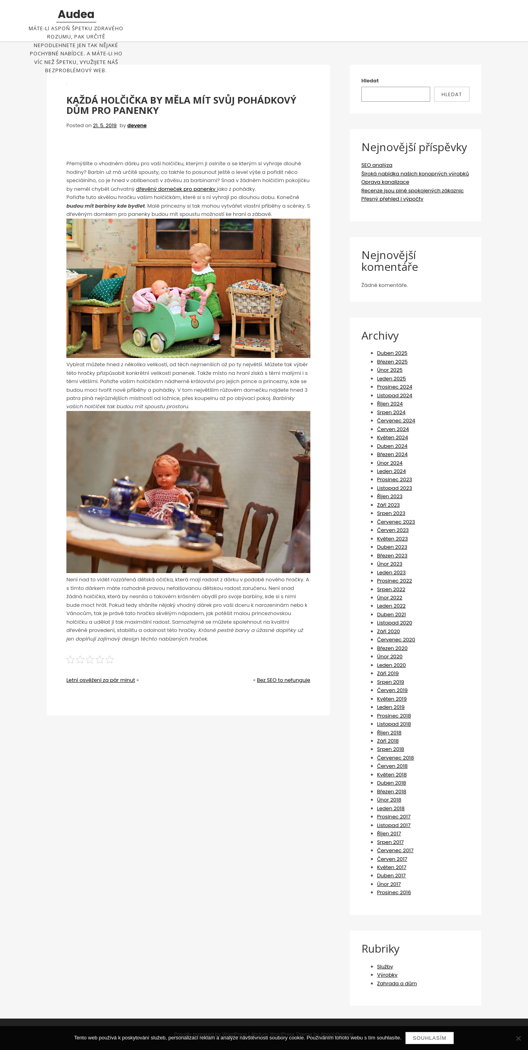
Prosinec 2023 (394, 479)
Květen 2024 (392, 437)
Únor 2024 (390, 463)
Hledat (370, 80)
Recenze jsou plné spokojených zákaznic (412, 190)
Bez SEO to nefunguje (283, 680)
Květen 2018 (392, 774)
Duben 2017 (391, 875)
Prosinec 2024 (394, 387)
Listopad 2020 (394, 622)
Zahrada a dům (397, 983)
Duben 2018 (391, 783)
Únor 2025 (390, 370)
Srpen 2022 (391, 589)
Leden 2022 (391, 606)
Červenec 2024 (396, 420)
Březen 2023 (392, 555)
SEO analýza (376, 165)
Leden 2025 (391, 378)
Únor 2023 (390, 564)
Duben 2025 (392, 353)
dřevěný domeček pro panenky (176, 189)
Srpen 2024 (391, 412)
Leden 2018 (391, 808)
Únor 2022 (389, 597)
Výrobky (387, 975)
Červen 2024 (393, 429)
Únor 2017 (389, 884)
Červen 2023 (393, 530)
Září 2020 (388, 631)
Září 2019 (388, 673)
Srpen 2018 (390, 749)
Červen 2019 (392, 690)
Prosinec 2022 (394, 580)
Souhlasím (430, 1038)
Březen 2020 (392, 648)
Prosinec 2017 (394, 816)
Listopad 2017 (394, 825)
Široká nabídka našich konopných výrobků (415, 173)
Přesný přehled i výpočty (392, 199)
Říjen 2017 (389, 833)
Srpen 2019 (390, 682)
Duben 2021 (391, 614)
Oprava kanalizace (385, 182)
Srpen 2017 (390, 842)
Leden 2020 (391, 665)
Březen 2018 (392, 791)
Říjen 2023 (390, 496)
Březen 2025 (392, 361)
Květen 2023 (392, 538)
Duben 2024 (392, 446)
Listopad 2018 (394, 724)
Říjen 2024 (390, 403)
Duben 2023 (392, 547)
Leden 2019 (391, 707)
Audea (76, 14)
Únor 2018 (389, 799)
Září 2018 (388, 741)
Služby (385, 966)
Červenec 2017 (395, 850)
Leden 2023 (391, 572)
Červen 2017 (392, 859)
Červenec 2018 (395, 757)
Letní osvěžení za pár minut (100, 680)
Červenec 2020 (396, 639)
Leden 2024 (391, 471)
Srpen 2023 (391, 513)
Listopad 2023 (394, 488)
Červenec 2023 (396, 522)
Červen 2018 (392, 766)
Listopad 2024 (394, 395)
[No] (518, 1038)
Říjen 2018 (389, 732)
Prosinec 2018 (394, 715)
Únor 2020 (390, 656)
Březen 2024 (392, 454)
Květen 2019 (392, 699)
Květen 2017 (392, 867)
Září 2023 (388, 505)
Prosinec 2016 (394, 892)
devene (137, 125)
